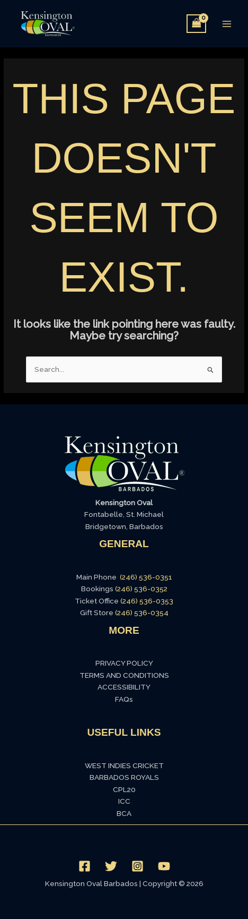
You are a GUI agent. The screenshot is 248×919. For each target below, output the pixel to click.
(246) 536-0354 (142, 612)
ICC (124, 801)
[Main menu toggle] (227, 23)
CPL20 (124, 789)
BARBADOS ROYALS (124, 777)
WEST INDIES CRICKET (124, 765)
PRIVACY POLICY (124, 663)
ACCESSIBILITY (124, 687)
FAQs (124, 699)
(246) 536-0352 (141, 588)
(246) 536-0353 (146, 601)
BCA (124, 813)
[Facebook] (84, 866)
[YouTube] (164, 866)
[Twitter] (111, 866)
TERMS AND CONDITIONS (124, 675)
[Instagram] (137, 866)
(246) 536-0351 (146, 577)
